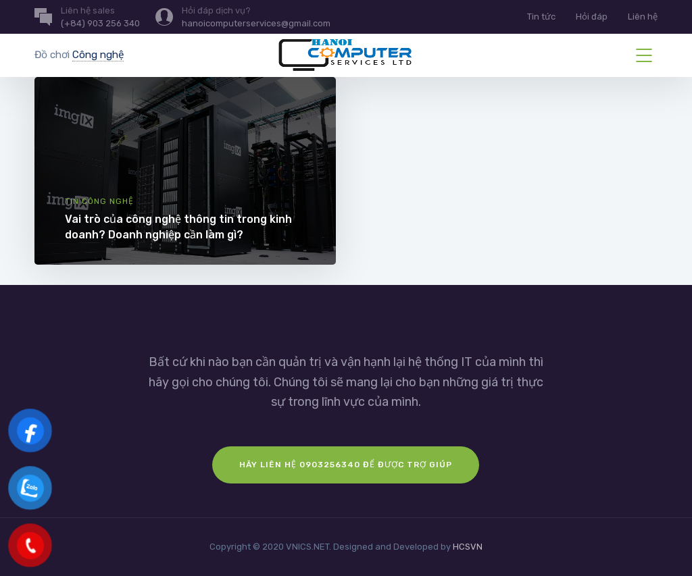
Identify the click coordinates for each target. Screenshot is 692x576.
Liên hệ (643, 16)
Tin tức (541, 16)
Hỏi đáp (592, 16)
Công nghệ (98, 55)
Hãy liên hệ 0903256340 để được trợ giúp (345, 464)
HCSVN (468, 547)
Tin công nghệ (99, 201)
